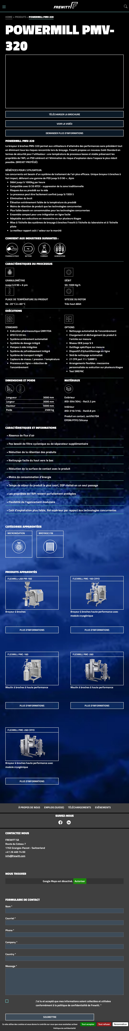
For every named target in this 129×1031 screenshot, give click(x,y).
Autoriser (80, 881)
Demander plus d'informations (64, 133)
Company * (11, 942)
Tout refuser (104, 1024)
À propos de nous (29, 807)
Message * (11, 966)
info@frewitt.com (15, 856)
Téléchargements (79, 807)
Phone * (9, 930)
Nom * (8, 906)
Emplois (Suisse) (54, 807)
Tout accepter (88, 1024)
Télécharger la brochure (64, 114)
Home (8, 17)
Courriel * (10, 918)
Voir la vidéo (64, 124)
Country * (10, 954)
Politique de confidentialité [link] (64, 1028)
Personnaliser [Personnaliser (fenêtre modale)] (120, 1024)
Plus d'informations (32, 630)
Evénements (103, 807)
